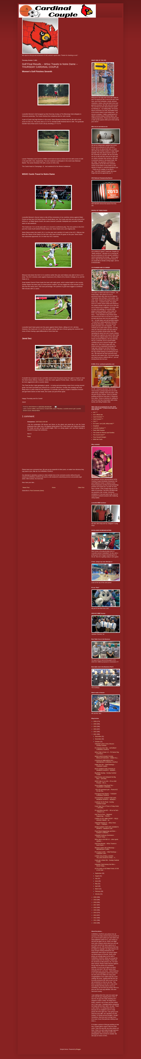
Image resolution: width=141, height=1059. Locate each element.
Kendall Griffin (48, 408)
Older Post (81, 487)
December (98, 736)
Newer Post (26, 487)
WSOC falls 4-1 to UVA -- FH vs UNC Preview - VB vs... (106, 782)
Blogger (78, 1049)
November (98, 739)
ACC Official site (98, 414)
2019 (95, 899)
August (97, 876)
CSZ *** (95, 421)
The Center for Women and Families (103, 432)
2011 (95, 920)
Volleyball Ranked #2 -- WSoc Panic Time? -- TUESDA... (105, 823)
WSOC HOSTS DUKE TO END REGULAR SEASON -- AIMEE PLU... (106, 757)
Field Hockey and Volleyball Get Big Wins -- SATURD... (105, 777)
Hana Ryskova (40, 408)
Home (54, 487)
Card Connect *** (98, 419)
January (97, 894)
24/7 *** (95, 412)
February (98, 891)
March (97, 889)
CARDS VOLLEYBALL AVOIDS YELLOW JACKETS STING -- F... (105, 856)
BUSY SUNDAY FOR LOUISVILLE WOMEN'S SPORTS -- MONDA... (105, 769)
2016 (95, 907)
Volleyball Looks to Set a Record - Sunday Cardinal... (105, 744)
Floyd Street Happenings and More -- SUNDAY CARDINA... (105, 831)
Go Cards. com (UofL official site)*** (103, 423)
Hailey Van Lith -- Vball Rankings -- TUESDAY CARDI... (105, 765)
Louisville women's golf (69, 408)
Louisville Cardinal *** (99, 428)
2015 (95, 910)
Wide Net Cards (97, 439)
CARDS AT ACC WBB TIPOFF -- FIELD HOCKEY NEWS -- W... (106, 819)
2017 (95, 905)
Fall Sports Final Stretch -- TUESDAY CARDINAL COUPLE (106, 794)
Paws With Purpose (99, 430)
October (97, 741)
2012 (95, 918)
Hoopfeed (96, 426)
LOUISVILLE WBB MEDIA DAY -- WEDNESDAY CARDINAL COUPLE (106, 761)
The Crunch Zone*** (99, 435)
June (96, 881)
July (96, 878)
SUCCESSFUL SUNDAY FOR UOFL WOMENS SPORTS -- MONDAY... (106, 798)
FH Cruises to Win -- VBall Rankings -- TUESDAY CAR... (106, 852)
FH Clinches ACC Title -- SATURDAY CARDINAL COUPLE (105, 748)
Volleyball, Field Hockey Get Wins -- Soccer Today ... (105, 865)
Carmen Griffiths (31, 408)
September (98, 873)
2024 (95, 726)
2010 (95, 923)
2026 (95, 721)
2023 (95, 729)
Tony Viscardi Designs (99, 437)
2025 (95, 724)
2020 (95, 897)
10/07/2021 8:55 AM (41, 422)
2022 (95, 731)
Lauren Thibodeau (57, 408)
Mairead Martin (36, 410)
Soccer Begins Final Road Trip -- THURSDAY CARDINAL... (104, 786)
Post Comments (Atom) (37, 490)
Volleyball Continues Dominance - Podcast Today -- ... (104, 836)
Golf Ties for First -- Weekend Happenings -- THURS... (103, 815)
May (96, 883)
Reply (29, 436)
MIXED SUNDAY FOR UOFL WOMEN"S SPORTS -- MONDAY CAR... (107, 827)
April (96, 886)
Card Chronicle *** (98, 417)
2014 (95, 912)
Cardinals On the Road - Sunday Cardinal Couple (104, 802)
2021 (95, 734)
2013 (95, 915)
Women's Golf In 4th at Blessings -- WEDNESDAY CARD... (105, 848)
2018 (95, 902)
